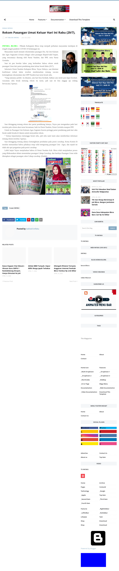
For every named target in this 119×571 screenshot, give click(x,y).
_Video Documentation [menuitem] (89, 392)
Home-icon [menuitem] (85, 368)
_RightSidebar (104, 509)
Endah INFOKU (7, 28)
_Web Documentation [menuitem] (107, 388)
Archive (102, 483)
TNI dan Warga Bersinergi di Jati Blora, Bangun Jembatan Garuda (103, 202)
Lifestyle (84, 517)
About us (84, 457)
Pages (83, 487)
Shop (82, 521)
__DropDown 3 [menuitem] (104, 376)
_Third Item (103, 499)
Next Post (73, 281)
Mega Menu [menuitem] (103, 384)
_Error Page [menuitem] (85, 384)
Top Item (102, 457)
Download (103, 521)
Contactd (102, 487)
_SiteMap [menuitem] (102, 380)
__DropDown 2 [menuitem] (86, 376)
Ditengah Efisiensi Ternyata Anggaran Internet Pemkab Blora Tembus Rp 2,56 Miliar (65, 268)
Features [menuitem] (41, 19)
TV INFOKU (85, 241)
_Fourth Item (85, 503)
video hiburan (86, 278)
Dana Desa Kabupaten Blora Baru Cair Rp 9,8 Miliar (103, 213)
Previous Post (8, 281)
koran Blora (85, 265)
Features (84, 509)
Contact (83, 359)
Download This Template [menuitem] (79, 19)
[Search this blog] (94, 228)
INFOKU (83, 253)
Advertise (84, 453)
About (101, 354)
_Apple (83, 495)
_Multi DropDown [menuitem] (87, 372)
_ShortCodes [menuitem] (85, 380)
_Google (102, 491)
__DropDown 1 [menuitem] (104, 372)
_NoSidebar (103, 513)
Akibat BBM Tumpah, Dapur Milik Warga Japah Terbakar (39, 267)
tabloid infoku (13, 38)
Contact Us (85, 416)
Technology (85, 491)
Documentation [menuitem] (57, 19)
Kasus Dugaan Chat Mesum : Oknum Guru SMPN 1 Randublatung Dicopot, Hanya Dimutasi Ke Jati (13, 269)
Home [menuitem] (31, 19)
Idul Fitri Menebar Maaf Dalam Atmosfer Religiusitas (104, 190)
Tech (101, 517)
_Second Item (85, 499)
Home (83, 354)
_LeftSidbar (85, 513)
